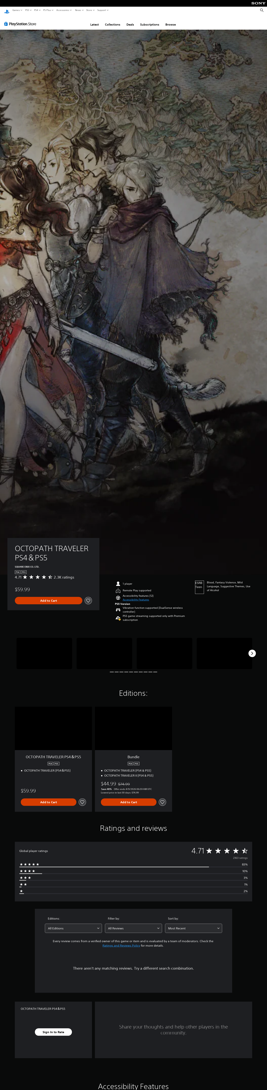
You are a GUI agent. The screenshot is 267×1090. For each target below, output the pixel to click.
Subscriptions (149, 21)
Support (101, 10)
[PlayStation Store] (21, 20)
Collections (112, 21)
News (78, 10)
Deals (130, 21)
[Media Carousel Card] (44, 650)
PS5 (27, 10)
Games (16, 10)
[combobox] (73, 924)
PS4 (36, 10)
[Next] (252, 650)
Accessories (62, 10)
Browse (170, 21)
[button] (136, 596)
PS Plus (47, 10)
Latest (94, 21)
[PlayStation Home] (7, 10)
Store (89, 10)
